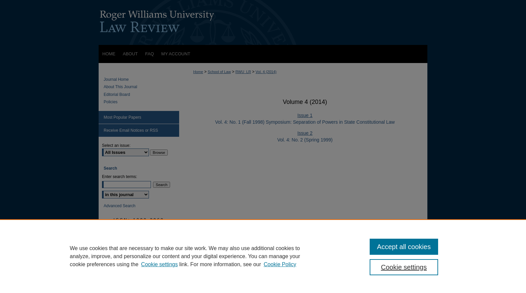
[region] (263, 256)
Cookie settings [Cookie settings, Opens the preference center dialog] (404, 267)
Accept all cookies (404, 246)
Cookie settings (159, 264)
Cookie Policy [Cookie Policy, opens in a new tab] (280, 264)
